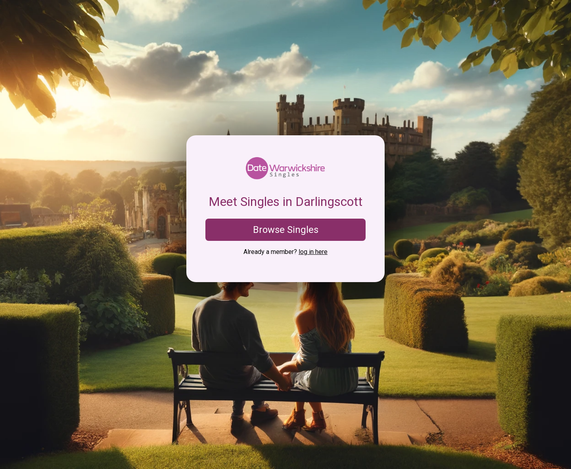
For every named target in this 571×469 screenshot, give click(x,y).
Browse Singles (285, 229)
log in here (313, 252)
